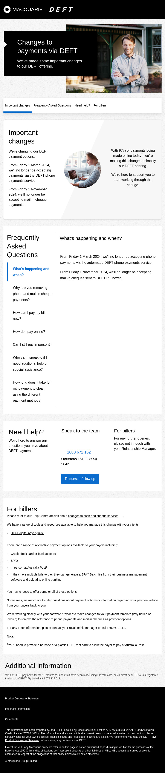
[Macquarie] (23, 9)
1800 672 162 (116, 628)
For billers (100, 105)
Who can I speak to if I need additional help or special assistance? (30, 363)
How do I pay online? (29, 331)
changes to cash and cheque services (93, 516)
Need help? (82, 105)
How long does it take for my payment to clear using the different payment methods (32, 391)
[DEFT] (61, 9)
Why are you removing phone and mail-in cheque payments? (32, 294)
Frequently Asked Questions (52, 105)
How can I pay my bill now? (29, 316)
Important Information (17, 708)
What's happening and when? (31, 272)
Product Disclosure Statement (22, 698)
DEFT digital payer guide (27, 533)
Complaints (11, 719)
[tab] (30, 271)
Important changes (17, 105)
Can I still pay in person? (31, 344)
